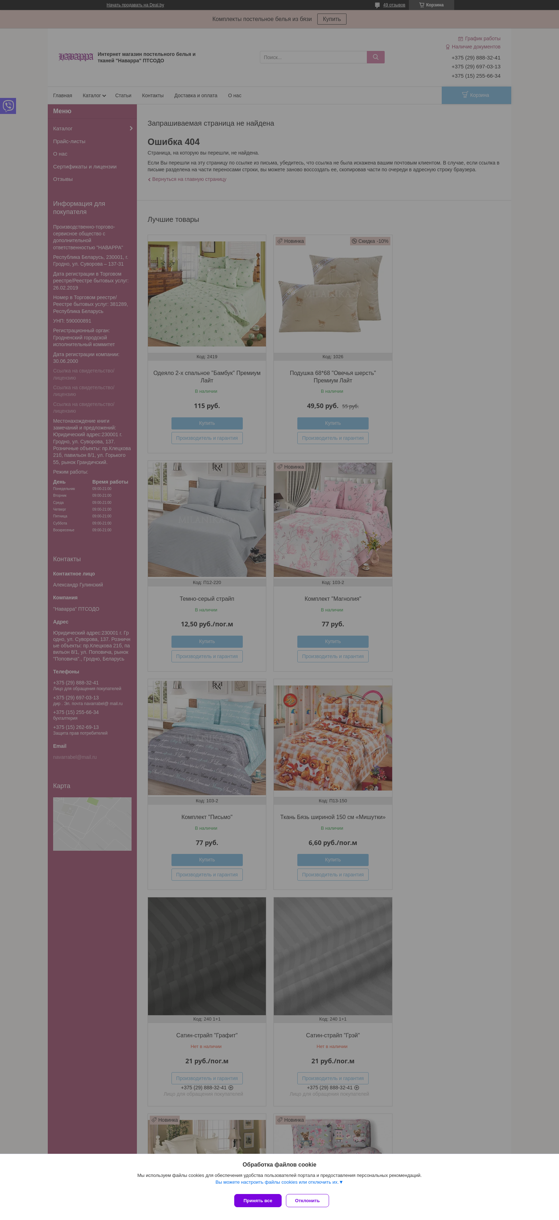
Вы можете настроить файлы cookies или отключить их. (277, 1185)
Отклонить (310, 1200)
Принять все (257, 1200)
